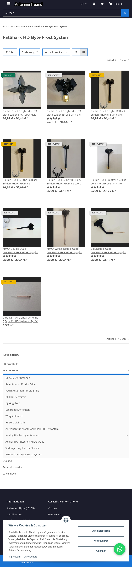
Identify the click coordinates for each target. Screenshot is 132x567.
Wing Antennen (14, 416)
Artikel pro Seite (54, 52)
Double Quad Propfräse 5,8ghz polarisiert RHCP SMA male (108, 181)
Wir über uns (14, 514)
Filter (10, 52)
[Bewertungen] (53, 118)
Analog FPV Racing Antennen (22, 435)
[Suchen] (125, 13)
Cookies (52, 508)
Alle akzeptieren (101, 530)
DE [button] (82, 4)
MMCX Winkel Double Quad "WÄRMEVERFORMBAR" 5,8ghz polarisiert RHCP (64, 250)
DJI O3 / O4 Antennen (18, 377)
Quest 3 (7, 460)
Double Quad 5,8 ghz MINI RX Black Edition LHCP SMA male (20, 112)
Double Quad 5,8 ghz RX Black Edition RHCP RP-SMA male (108, 112)
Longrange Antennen (18, 409)
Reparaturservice (13, 467)
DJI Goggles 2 (13, 403)
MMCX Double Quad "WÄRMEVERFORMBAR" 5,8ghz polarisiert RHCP (20, 250)
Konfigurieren (101, 540)
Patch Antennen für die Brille (22, 390)
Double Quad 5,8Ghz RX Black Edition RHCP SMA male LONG (64, 181)
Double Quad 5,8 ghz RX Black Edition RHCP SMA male (20, 181)
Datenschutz (30, 556)
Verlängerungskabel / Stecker (22, 448)
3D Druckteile (10, 364)
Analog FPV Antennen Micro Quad (25, 441)
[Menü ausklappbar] (8, 2)
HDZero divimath (15, 422)
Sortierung (28, 52)
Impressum (14, 556)
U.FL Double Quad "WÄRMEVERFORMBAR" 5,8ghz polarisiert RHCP (108, 250)
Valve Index (9, 473)
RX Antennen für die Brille (21, 384)
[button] (94, 3)
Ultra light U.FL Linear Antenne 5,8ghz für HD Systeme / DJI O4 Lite (20, 319)
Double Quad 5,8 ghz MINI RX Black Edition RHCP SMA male (64, 112)
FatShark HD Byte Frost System (24, 454)
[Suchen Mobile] (62, 13)
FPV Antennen (11, 370)
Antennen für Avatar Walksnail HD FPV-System (32, 429)
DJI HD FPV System (16, 397)
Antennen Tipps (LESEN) (21, 508)
